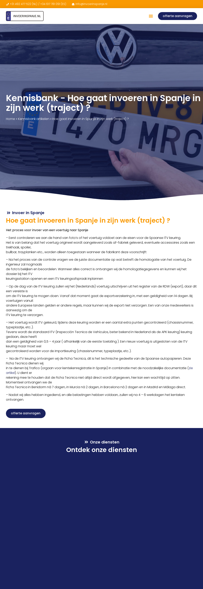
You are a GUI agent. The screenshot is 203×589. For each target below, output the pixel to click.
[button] (150, 16)
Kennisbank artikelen (33, 119)
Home (10, 119)
